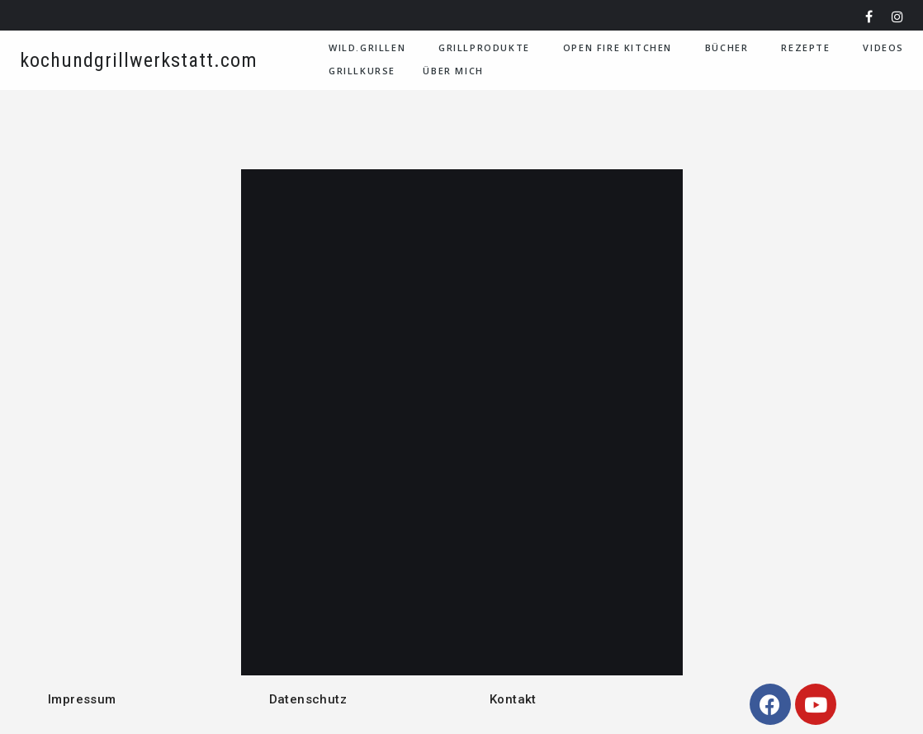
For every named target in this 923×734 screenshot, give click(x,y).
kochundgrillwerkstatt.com (139, 60)
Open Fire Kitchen (617, 47)
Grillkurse (362, 70)
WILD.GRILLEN (367, 47)
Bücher (727, 47)
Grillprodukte (484, 47)
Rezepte (805, 47)
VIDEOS (883, 47)
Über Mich (453, 70)
